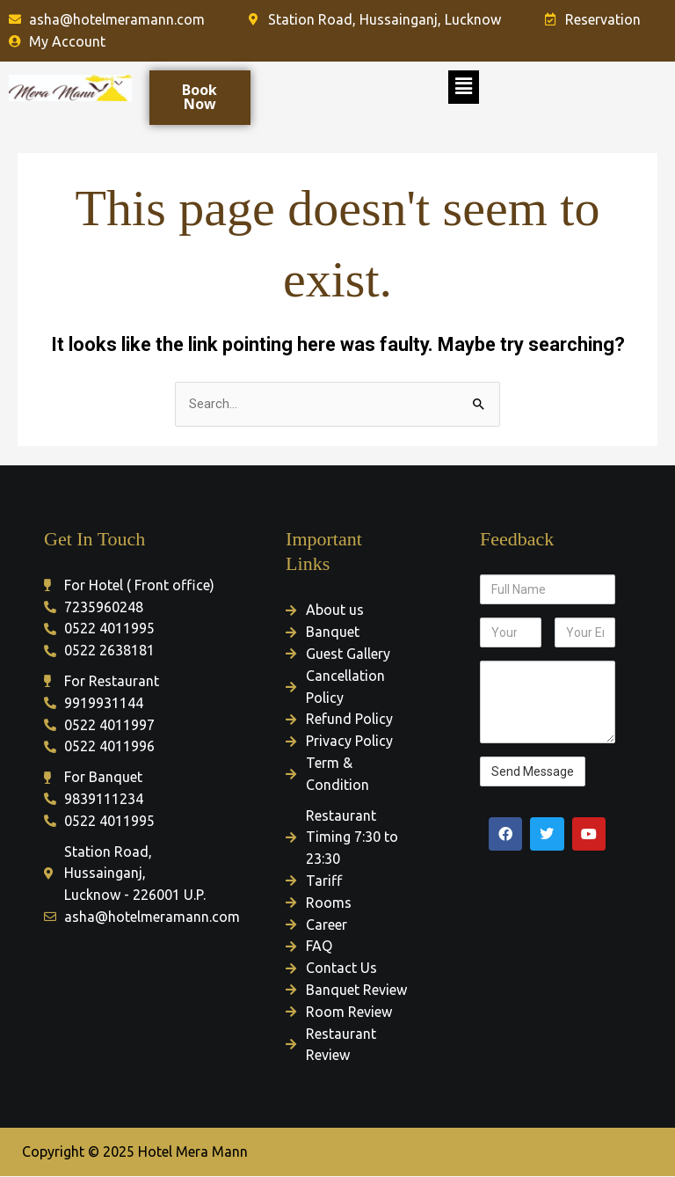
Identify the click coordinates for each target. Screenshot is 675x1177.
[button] (464, 87)
